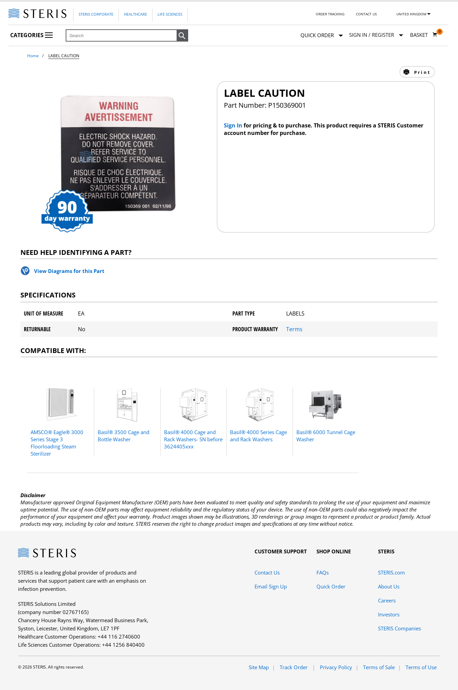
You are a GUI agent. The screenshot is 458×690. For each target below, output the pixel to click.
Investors (388, 614)
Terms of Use (421, 667)
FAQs (322, 572)
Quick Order (321, 36)
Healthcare (135, 14)
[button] (182, 36)
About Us (388, 586)
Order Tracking (330, 14)
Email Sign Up (271, 586)
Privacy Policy (336, 667)
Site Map (259, 667)
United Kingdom (411, 14)
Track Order (294, 667)
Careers (387, 600)
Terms (294, 329)
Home (33, 56)
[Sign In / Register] (376, 34)
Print (421, 72)
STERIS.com (391, 572)
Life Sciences (170, 14)
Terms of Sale (379, 667)
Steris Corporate (96, 14)
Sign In (234, 125)
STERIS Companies (399, 628)
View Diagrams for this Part (69, 270)
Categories (31, 35)
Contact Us (366, 14)
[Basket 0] (424, 34)
